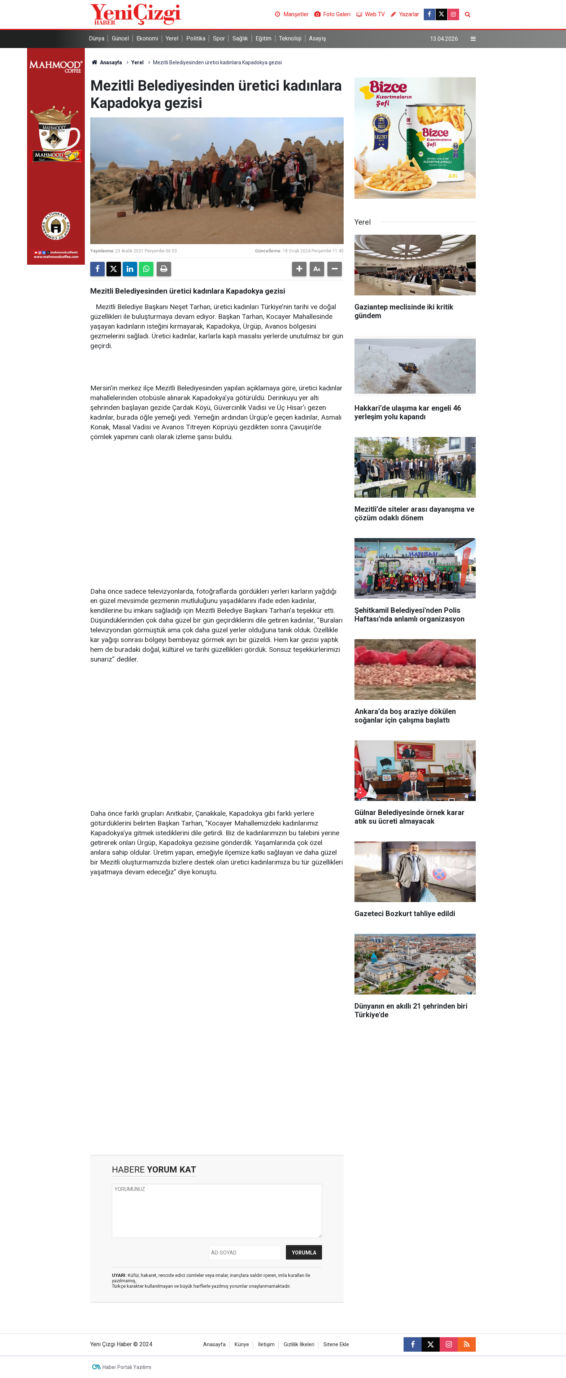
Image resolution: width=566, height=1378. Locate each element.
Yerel (172, 38)
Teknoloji (290, 38)
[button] (299, 269)
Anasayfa (106, 62)
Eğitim (263, 38)
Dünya (96, 38)
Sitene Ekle (336, 1345)
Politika (195, 38)
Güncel (120, 38)
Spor (219, 38)
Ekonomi (147, 38)
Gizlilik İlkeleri (299, 1345)
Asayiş (317, 38)
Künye (242, 1345)
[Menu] (473, 39)
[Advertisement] (217, 504)
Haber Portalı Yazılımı (127, 1367)
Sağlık (240, 38)
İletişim (266, 1345)
